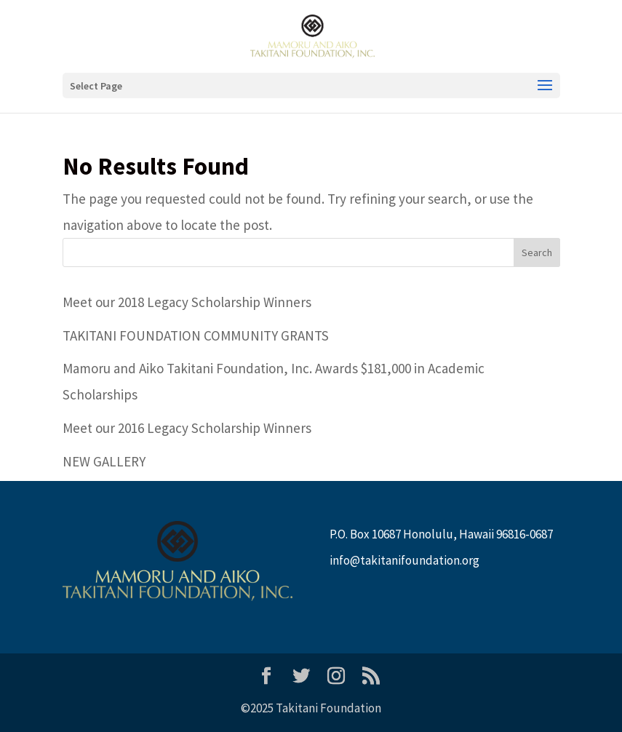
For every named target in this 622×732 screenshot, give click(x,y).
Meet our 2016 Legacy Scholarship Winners (187, 428)
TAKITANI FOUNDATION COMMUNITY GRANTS (196, 335)
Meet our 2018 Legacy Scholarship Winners (187, 302)
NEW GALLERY (104, 461)
